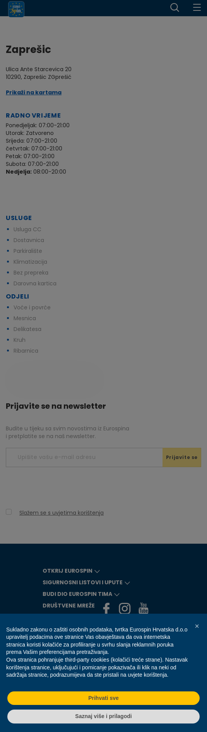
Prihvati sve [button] (103, 698)
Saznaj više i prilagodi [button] (103, 716)
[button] (197, 626)
